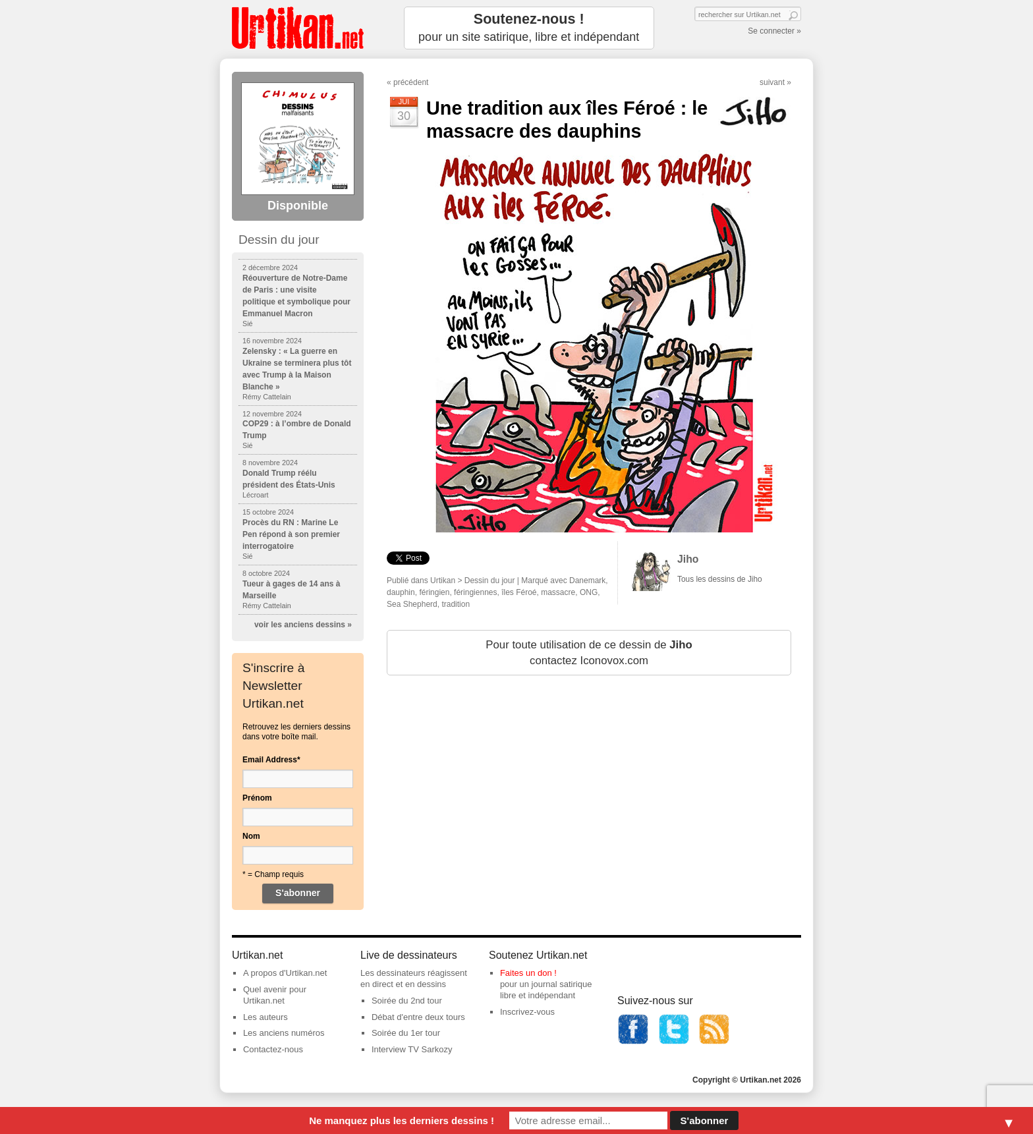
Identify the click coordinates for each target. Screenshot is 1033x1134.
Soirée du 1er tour (406, 1033)
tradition (455, 604)
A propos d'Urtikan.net (285, 973)
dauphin (401, 592)
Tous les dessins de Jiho (719, 579)
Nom (251, 836)
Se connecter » (774, 31)
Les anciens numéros (284, 1033)
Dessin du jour (489, 580)
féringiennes (475, 592)
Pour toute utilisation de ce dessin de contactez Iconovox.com (589, 652)
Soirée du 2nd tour (407, 1001)
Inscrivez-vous (527, 1012)
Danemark (587, 580)
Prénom (257, 798)
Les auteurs (265, 1017)
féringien (434, 592)
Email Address (271, 759)
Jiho (688, 559)
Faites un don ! (528, 973)
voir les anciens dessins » (303, 624)
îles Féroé (518, 592)
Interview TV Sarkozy (412, 1049)
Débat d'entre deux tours (418, 1017)
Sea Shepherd (412, 604)
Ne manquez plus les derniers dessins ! (401, 1120)
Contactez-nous (273, 1049)
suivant (772, 82)
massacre (558, 592)
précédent (410, 82)
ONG (589, 592)
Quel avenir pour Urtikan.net (274, 995)
